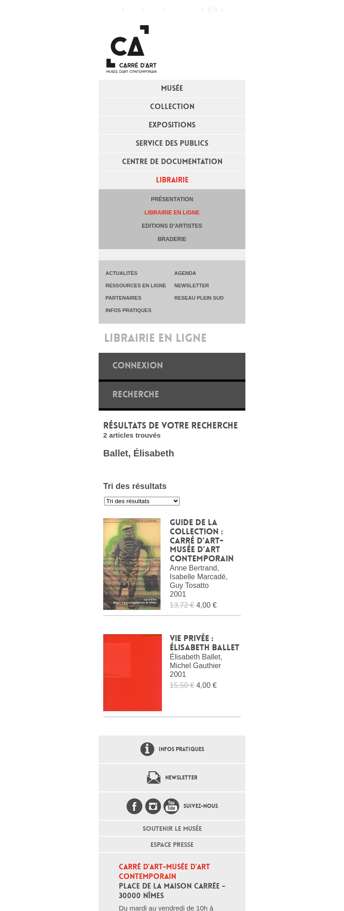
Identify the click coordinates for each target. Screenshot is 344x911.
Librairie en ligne (172, 212)
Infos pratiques (153, 9)
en (212, 9)
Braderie (172, 239)
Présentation (172, 199)
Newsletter (181, 777)
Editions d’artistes (172, 226)
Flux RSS (174, 9)
